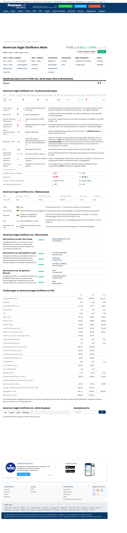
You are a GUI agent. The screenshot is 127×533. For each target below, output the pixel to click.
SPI (14, 1)
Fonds (28, 11)
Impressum (67, 489)
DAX (35, 1)
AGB (64, 497)
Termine (64, 61)
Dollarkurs (7, 510)
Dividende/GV (52, 68)
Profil (63, 65)
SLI (18, 508)
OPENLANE (56, 258)
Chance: (6, 83)
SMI (5, 1)
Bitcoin (78, 1)
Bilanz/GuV (51, 61)
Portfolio (100, 61)
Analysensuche (81, 408)
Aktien (6, 11)
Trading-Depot (80, 65)
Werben (33, 492)
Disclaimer (67, 494)
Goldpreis (84, 508)
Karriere (7, 492)
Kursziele (35, 68)
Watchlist (100, 65)
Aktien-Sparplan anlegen (87, 52)
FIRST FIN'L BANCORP (59, 253)
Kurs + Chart (7, 61)
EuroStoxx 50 (35, 508)
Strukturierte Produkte (83, 61)
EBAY (54, 270)
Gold (67, 1)
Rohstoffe (71, 11)
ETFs (34, 11)
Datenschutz (67, 492)
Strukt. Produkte (59, 11)
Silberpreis (24, 510)
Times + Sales (7, 65)
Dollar (89, 1)
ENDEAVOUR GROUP (59, 276)
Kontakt (6, 489)
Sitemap (7, 497)
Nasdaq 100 (55, 508)
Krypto (47, 11)
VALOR (5, 52)
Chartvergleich (22, 65)
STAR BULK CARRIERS (59, 264)
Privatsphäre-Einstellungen (72, 499)
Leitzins (92, 510)
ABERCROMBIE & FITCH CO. (61, 239)
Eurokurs (16, 510)
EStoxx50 (56, 1)
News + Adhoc (36, 61)
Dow (24, 1)
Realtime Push (22, 68)
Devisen (81, 11)
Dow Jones (45, 508)
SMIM (23, 508)
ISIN (16, 52)
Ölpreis (85, 510)
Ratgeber (102, 11)
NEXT (54, 281)
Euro (45, 1)
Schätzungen (52, 65)
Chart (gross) (21, 61)
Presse (6, 494)
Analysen (35, 65)
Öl (99, 1)
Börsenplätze (7, 68)
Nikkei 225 (63, 508)
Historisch (6, 72)
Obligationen (91, 11)
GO (102, 412)
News (13, 11)
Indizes (20, 11)
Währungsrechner (75, 510)
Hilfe (32, 489)
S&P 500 (72, 508)
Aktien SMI (7, 508)
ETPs (40, 11)
